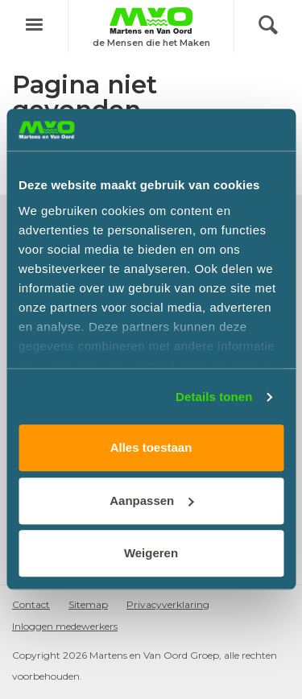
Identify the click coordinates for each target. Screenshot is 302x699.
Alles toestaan (151, 448)
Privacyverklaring (167, 604)
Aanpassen (151, 500)
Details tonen (214, 396)
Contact (31, 604)
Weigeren (151, 553)
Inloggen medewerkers (65, 626)
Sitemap (88, 604)
